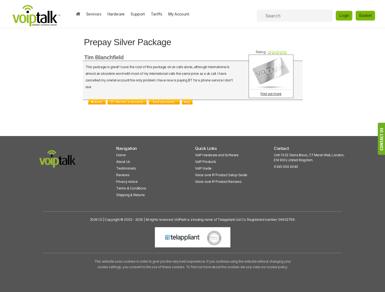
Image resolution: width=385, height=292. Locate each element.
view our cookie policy (270, 267)
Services (93, 14)
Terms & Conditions (131, 188)
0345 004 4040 (286, 167)
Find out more (271, 94)
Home (121, 155)
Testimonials (126, 168)
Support (138, 14)
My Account (178, 14)
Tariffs (156, 14)
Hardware (116, 14)
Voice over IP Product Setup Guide (221, 175)
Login (344, 15)
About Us (123, 162)
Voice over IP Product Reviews (218, 182)
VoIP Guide (203, 168)
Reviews (122, 175)
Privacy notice (126, 182)
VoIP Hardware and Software (217, 155)
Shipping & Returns (130, 195)
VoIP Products (205, 162)
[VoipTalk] (58, 161)
